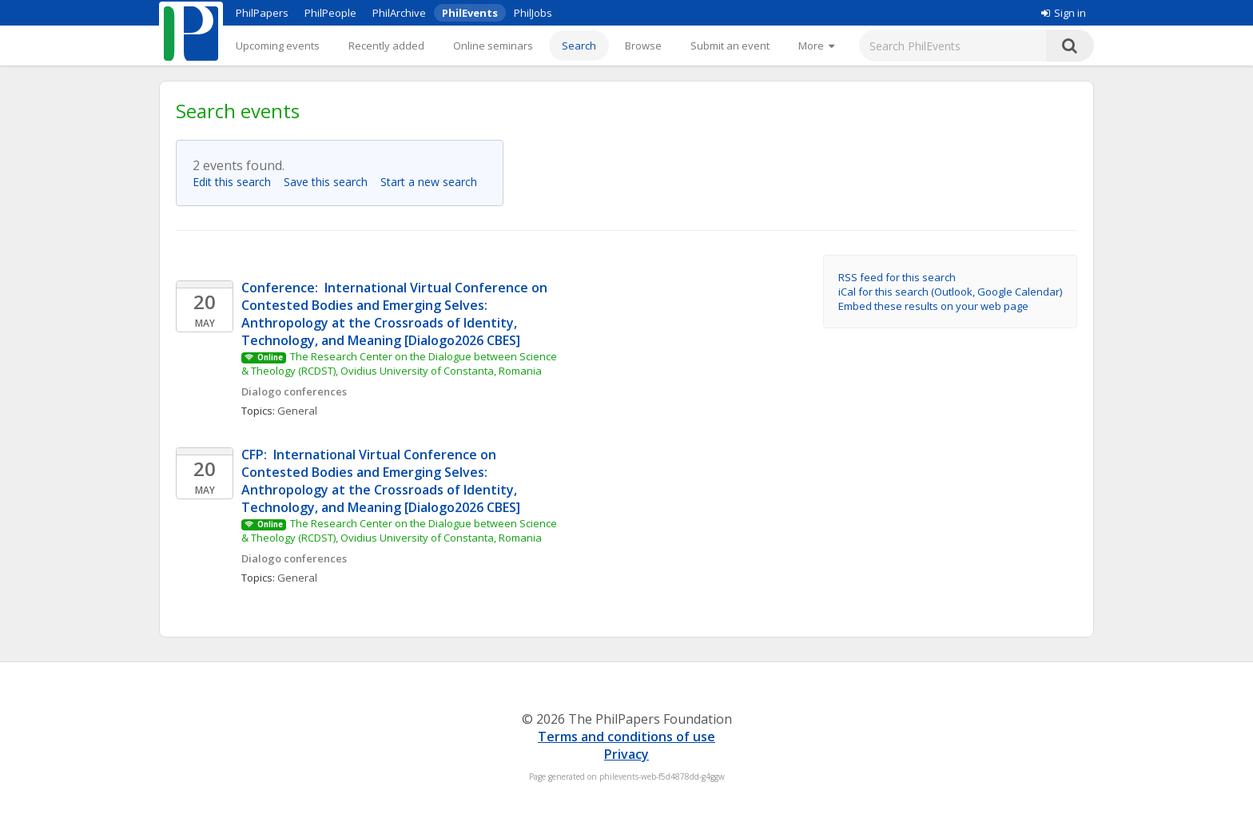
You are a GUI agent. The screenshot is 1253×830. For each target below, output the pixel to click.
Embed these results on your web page (933, 306)
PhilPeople (330, 13)
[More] (816, 45)
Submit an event (730, 45)
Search (579, 45)
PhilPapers (262, 13)
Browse (643, 45)
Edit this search (236, 181)
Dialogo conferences (294, 391)
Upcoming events (278, 45)
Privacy (626, 754)
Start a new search (433, 181)
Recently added (386, 45)
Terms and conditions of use (626, 736)
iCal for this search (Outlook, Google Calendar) (950, 291)
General (297, 410)
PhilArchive (399, 13)
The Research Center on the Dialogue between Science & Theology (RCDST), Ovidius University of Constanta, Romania (400, 363)
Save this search (330, 181)
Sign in (1063, 13)
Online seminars (493, 45)
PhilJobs (533, 13)
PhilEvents (470, 13)
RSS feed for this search (897, 277)
